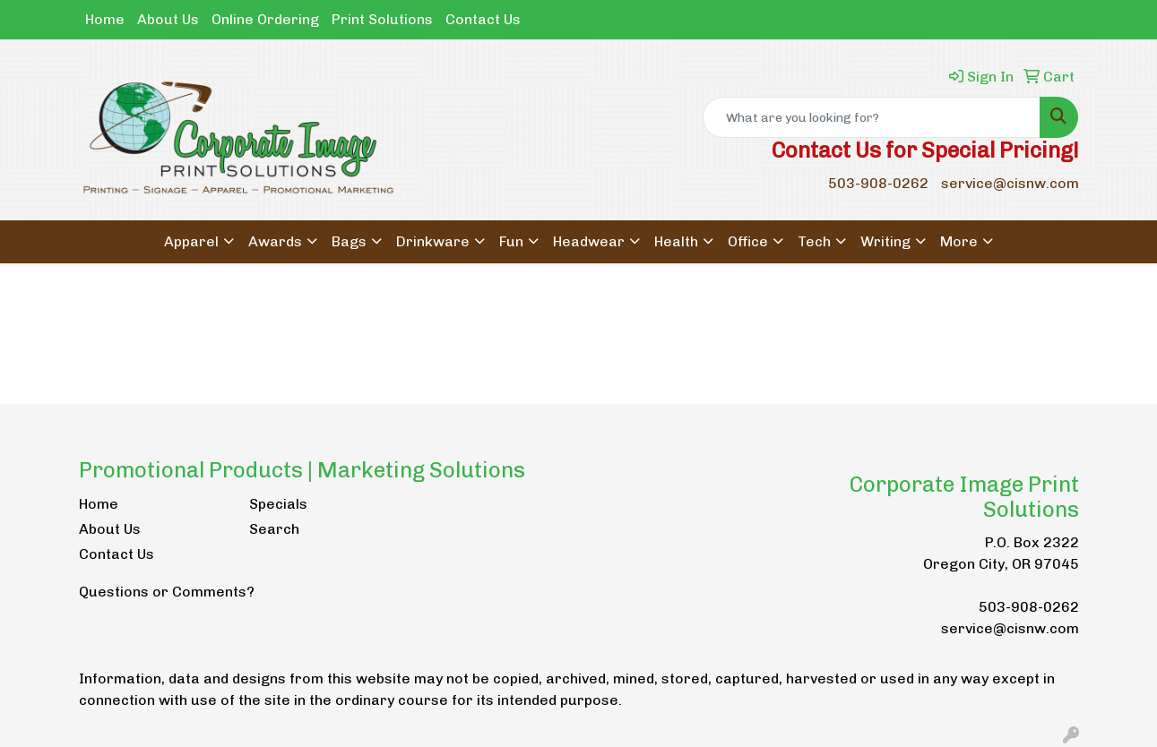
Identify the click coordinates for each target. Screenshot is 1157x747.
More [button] (959, 241)
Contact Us (483, 19)
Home (105, 19)
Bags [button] (349, 241)
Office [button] (748, 241)
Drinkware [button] (433, 241)
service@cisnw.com (1010, 183)
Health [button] (676, 241)
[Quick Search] (871, 117)
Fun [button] (511, 241)
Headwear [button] (589, 241)
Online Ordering (265, 19)
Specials (278, 503)
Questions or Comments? (167, 591)
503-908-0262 (878, 183)
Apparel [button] (191, 241)
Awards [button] (275, 241)
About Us (168, 19)
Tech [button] (814, 241)
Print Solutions (382, 19)
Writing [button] (885, 241)
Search (274, 528)
